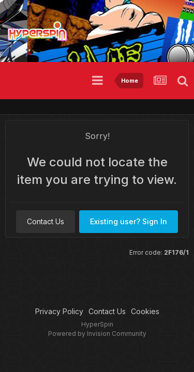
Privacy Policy (59, 311)
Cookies (145, 311)
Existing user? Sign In (128, 221)
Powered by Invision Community (97, 333)
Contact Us (45, 221)
